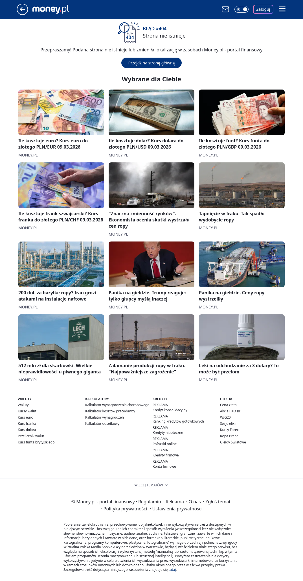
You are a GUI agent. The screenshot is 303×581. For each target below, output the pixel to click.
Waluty (23, 404)
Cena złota (228, 404)
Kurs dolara (27, 429)
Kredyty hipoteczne (168, 432)
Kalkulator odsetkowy (102, 423)
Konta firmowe (164, 466)
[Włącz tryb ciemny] (241, 9)
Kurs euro (25, 417)
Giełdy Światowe (233, 442)
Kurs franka (27, 423)
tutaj (172, 569)
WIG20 (225, 417)
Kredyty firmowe (166, 455)
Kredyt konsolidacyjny (170, 410)
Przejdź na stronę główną (151, 63)
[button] (282, 9)
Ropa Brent (229, 436)
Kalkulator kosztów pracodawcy (110, 411)
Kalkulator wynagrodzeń (104, 417)
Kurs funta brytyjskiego (36, 442)
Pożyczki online (165, 443)
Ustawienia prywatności (176, 509)
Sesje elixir (228, 423)
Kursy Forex (229, 429)
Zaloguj (263, 9)
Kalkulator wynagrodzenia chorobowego (117, 404)
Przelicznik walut (31, 436)
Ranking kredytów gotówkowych (178, 421)
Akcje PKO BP (230, 411)
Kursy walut (27, 411)
